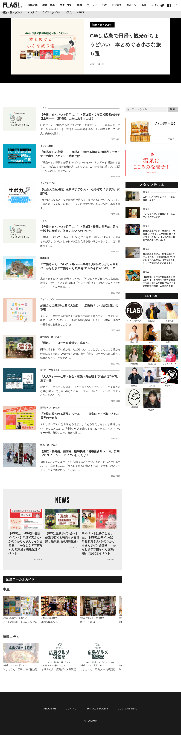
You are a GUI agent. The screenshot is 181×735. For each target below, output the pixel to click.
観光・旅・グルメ (12, 12)
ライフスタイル (50, 12)
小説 (104, 5)
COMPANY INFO (128, 708)
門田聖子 (151, 399)
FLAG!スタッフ (134, 312)
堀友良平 (151, 312)
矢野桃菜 (134, 398)
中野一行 (169, 333)
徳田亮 (134, 377)
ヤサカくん (169, 377)
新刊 (143, 5)
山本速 (151, 377)
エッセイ (92, 5)
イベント (156, 5)
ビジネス (117, 5)
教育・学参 (48, 5)
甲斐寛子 (169, 312)
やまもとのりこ (169, 355)
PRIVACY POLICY (98, 708)
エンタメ (32, 12)
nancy (151, 333)
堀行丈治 (134, 333)
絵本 (79, 5)
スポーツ (131, 5)
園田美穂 (151, 355)
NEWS (80, 12)
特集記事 (32, 5)
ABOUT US (50, 708)
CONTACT (72, 708)
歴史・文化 (66, 5)
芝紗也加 (134, 355)
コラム (68, 12)
